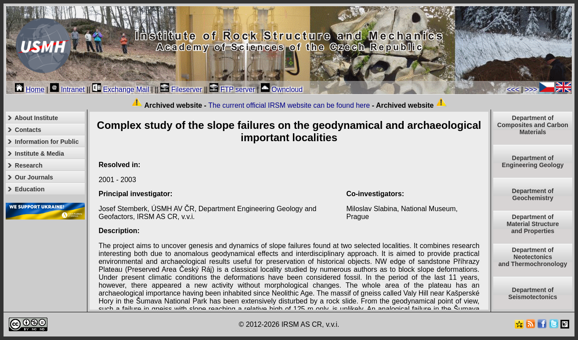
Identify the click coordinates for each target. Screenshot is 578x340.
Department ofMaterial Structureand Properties (532, 223)
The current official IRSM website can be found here (289, 105)
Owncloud (282, 89)
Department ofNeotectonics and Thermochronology (533, 256)
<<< (513, 89)
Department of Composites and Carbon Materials (532, 124)
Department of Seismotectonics (532, 293)
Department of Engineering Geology (533, 161)
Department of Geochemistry (533, 194)
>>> (531, 89)
